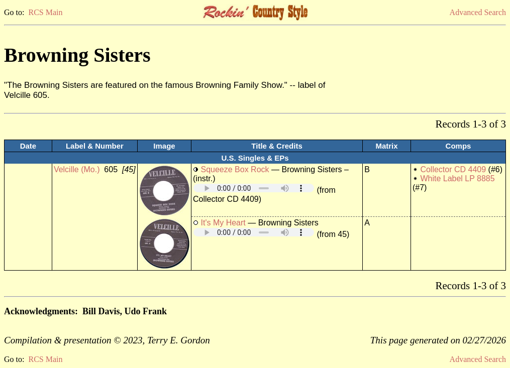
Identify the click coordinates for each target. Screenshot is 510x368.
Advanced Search (478, 12)
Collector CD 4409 (453, 169)
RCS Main (45, 12)
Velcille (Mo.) (77, 169)
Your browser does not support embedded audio (253, 188)
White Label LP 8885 (457, 178)
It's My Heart (222, 222)
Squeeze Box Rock (234, 169)
